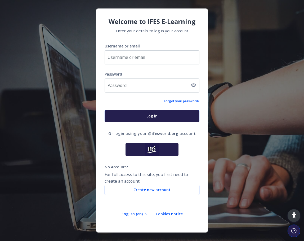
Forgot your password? (181, 101)
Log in (152, 116)
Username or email (122, 46)
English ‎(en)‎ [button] (133, 214)
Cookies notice (169, 214)
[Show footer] (294, 231)
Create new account (152, 189)
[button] (294, 215)
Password (113, 74)
